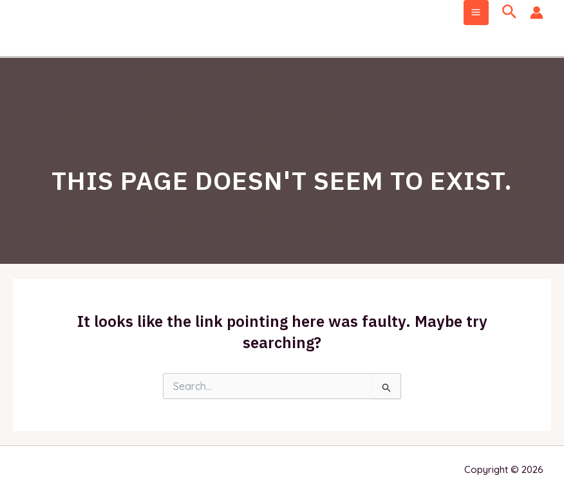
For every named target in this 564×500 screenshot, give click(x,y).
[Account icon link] (536, 12)
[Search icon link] (510, 12)
